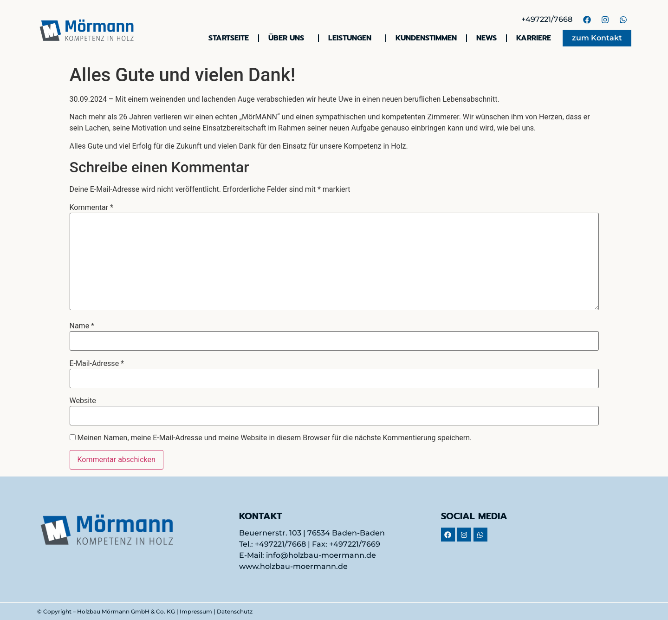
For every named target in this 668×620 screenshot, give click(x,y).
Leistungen (352, 38)
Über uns (288, 38)
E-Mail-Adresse (97, 363)
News (486, 38)
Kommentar (92, 207)
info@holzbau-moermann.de (321, 555)
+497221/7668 (546, 19)
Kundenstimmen (426, 38)
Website (83, 401)
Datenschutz (235, 611)
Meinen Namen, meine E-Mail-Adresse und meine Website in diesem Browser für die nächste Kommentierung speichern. (274, 438)
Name (82, 326)
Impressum (196, 611)
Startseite (228, 38)
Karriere (533, 38)
